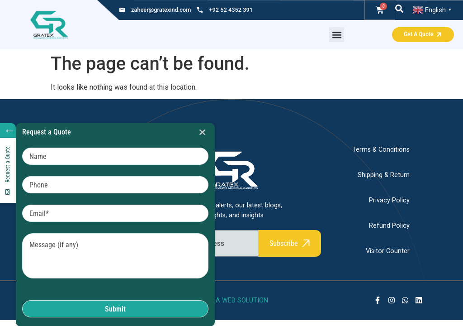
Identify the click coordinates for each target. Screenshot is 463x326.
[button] (336, 34)
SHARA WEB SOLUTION (233, 300)
